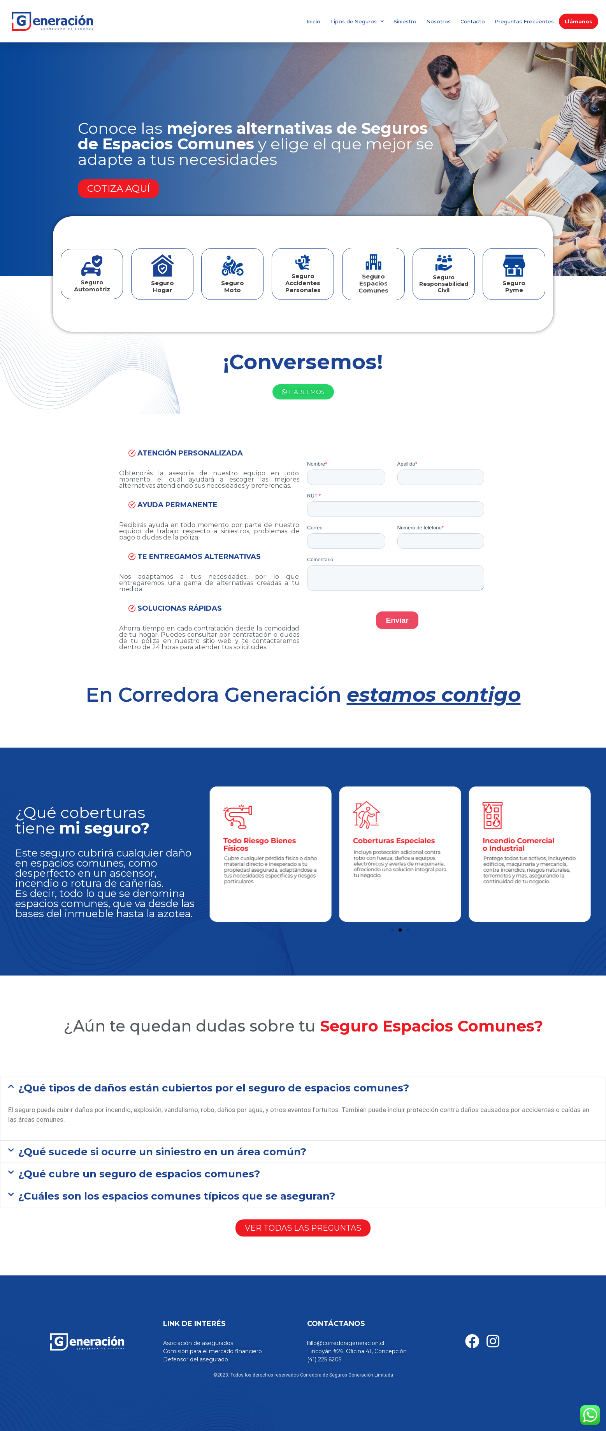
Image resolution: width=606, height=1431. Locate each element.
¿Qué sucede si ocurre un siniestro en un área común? (162, 1152)
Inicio (313, 21)
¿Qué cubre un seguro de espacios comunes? (139, 1174)
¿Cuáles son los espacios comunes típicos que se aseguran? (176, 1196)
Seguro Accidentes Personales (303, 283)
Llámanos (578, 21)
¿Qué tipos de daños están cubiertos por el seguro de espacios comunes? (213, 1088)
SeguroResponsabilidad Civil (443, 284)
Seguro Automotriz (92, 285)
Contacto (472, 21)
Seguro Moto (232, 286)
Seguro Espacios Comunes (373, 283)
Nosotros (438, 21)
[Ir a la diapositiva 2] (400, 930)
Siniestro (404, 21)
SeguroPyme (513, 286)
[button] (303, 1088)
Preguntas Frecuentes (524, 21)
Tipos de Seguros (357, 21)
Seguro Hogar (162, 286)
